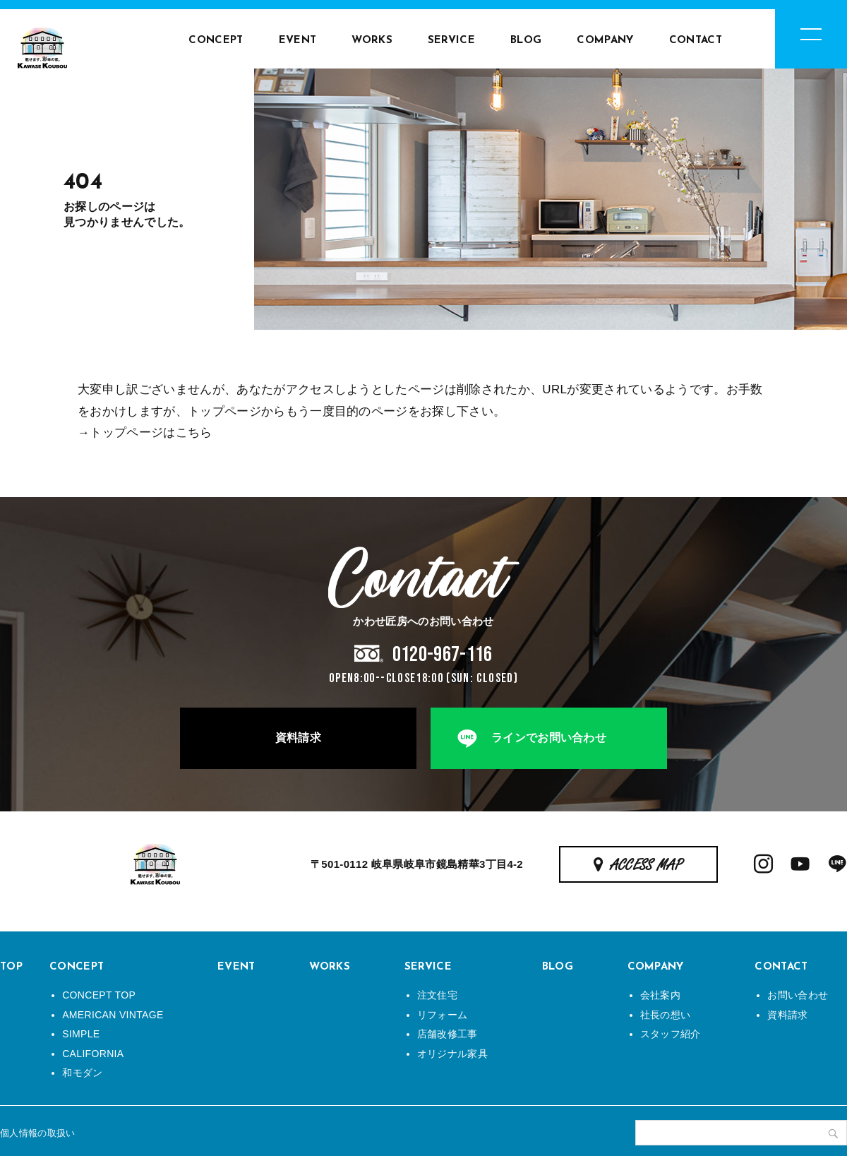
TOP (11, 967)
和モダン (82, 1072)
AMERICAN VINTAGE (112, 1014)
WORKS (372, 40)
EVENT (298, 40)
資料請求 (298, 738)
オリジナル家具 (452, 1053)
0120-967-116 (442, 654)
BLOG (525, 40)
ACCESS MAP (647, 866)
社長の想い (665, 1014)
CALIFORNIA (93, 1053)
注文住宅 (437, 995)
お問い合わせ (797, 995)
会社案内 (660, 995)
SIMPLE (81, 1033)
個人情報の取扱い (38, 1133)
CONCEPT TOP (99, 995)
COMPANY (605, 40)
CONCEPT (215, 40)
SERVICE (451, 40)
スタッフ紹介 (670, 1033)
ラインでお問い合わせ (548, 738)
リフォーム (442, 1014)
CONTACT (695, 40)
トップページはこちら (151, 432)
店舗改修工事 (447, 1033)
